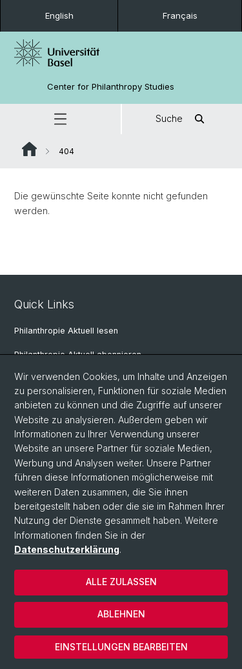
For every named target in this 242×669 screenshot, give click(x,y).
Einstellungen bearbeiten (121, 646)
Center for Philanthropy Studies (110, 87)
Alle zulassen (121, 581)
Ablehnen (121, 613)
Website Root (29, 149)
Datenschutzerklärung (66, 549)
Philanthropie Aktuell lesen (66, 330)
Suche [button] (182, 119)
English (59, 15)
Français (180, 15)
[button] (60, 119)
